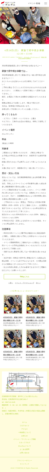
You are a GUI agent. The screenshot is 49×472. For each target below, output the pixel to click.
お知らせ (24, 436)
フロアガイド (24, 426)
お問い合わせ (24, 453)
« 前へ (11, 283)
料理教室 (28, 58)
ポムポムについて (24, 446)
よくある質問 (24, 449)
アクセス (24, 429)
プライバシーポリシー (24, 460)
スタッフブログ (24, 442)
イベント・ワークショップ (32, 57)
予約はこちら (24, 277)
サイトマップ (24, 464)
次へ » (38, 283)
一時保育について (24, 432)
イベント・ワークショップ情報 (24, 439)
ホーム (24, 422)
